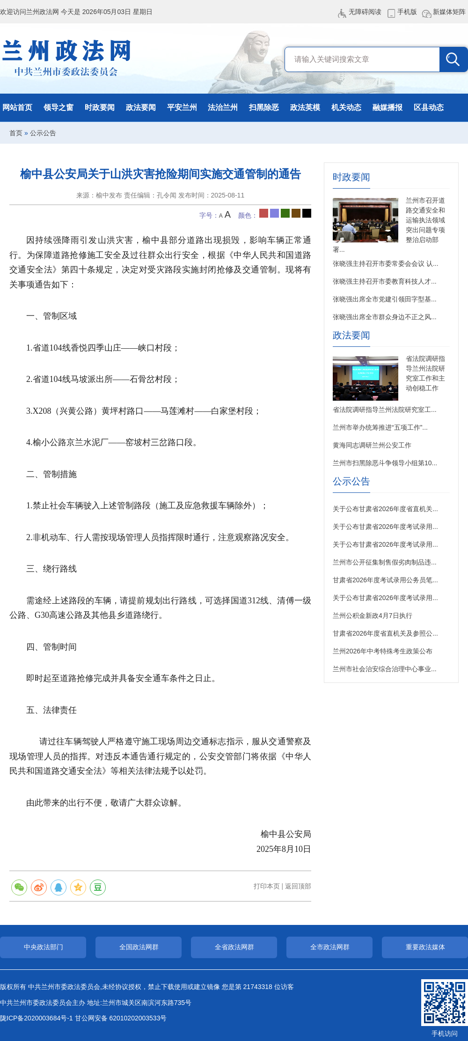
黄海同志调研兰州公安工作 (372, 445)
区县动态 (429, 107)
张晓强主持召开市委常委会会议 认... (386, 263)
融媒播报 (387, 107)
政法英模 (305, 107)
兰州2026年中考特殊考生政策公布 (382, 651)
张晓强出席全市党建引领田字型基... (385, 299)
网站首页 (17, 107)
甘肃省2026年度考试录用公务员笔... (385, 580)
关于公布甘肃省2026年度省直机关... (385, 509)
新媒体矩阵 (449, 11)
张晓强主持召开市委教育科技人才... (385, 281)
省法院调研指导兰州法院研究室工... (385, 409)
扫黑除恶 (264, 107)
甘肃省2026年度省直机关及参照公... (385, 633)
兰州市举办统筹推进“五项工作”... (380, 427)
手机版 (407, 11)
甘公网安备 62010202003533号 (121, 1018)
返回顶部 (298, 886)
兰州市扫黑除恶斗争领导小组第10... (385, 463)
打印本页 (267, 886)
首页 (15, 133)
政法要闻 (141, 107)
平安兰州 (182, 107)
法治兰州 (223, 107)
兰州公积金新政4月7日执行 (372, 615)
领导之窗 (58, 107)
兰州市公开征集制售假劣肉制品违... (385, 562)
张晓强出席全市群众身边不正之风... (385, 317)
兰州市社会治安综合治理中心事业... (385, 669)
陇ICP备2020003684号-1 (36, 1018)
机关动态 (346, 107)
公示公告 (43, 133)
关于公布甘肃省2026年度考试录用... (385, 526)
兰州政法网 (66, 58)
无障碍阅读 (365, 11)
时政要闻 (100, 107)
